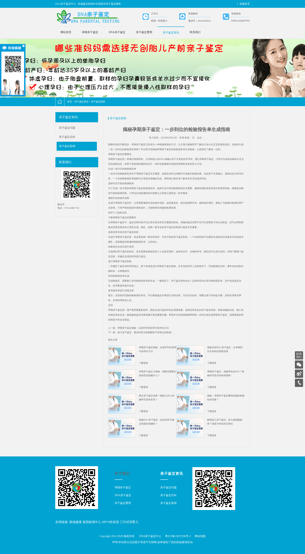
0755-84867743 (240, 20)
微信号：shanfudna (199, 20)
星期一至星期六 (159, 20)
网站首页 (65, 32)
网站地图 (200, 536)
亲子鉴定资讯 (171, 32)
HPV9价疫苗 (110, 522)
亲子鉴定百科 (67, 137)
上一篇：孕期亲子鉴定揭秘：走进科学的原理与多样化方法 (138, 328)
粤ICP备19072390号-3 (178, 536)
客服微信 (193, 13)
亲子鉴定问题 (67, 127)
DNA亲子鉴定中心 (150, 536)
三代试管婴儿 (129, 522)
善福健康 (75, 522)
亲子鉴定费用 (144, 32)
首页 (69, 101)
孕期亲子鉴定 (90, 32)
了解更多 (143, 363)
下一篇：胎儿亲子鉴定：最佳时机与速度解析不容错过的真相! (140, 332)
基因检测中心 (91, 522)
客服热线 (236, 13)
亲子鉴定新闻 (98, 101)
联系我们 (195, 32)
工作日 (154, 13)
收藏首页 (245, 3)
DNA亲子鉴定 (117, 32)
